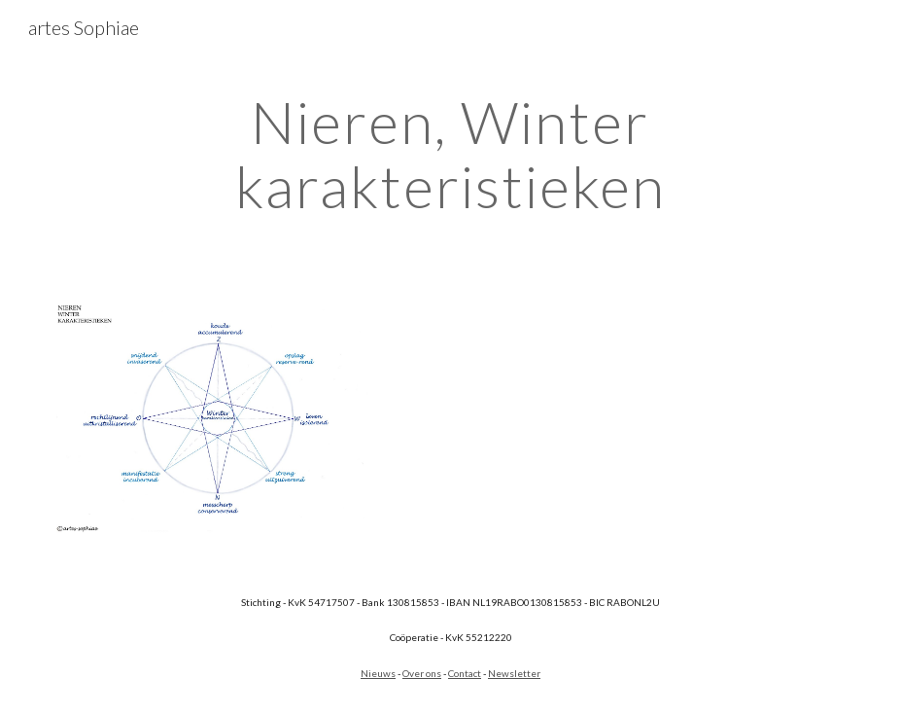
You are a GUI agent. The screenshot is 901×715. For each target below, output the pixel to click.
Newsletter (514, 673)
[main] (450, 154)
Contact (464, 673)
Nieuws (378, 673)
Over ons (421, 673)
